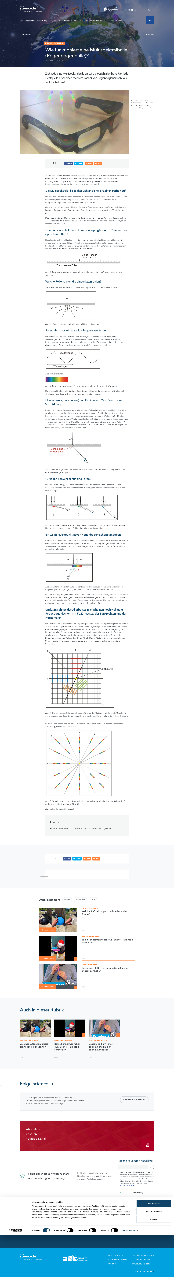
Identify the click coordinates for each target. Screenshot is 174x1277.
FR (153, 10)
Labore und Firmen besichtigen (101, 1223)
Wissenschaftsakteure (62, 1218)
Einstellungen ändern (134, 1100)
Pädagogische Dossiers (98, 1226)
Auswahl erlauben (154, 1253)
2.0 (98, 1040)
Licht (93, 900)
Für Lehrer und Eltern (96, 20)
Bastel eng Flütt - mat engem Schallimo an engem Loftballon (105, 969)
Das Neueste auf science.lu (33, 1210)
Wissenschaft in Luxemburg (34, 20)
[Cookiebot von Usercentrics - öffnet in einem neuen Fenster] (15, 1272)
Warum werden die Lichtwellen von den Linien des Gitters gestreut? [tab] (82, 828)
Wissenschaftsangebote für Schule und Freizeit (104, 1218)
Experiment (80, 900)
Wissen (56, 20)
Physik (67, 900)
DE (149, 10)
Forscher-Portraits (61, 1221)
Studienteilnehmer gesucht (65, 1224)
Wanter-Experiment (90, 936)
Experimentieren (72, 20)
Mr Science (116, 20)
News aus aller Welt (30, 1215)
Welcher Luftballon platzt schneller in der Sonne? (104, 913)
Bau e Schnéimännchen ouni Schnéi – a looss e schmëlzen (107, 941)
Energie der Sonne (90, 908)
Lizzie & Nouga (95, 1214)
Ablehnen (154, 1261)
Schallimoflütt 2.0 (90, 965)
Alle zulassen (154, 1245)
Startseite (150, 34)
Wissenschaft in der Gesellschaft (67, 1228)
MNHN (60, 61)
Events (56, 1231)
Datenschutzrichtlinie (127, 1184)
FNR (56, 61)
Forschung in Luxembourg (64, 1214)
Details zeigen (128, 1272)
